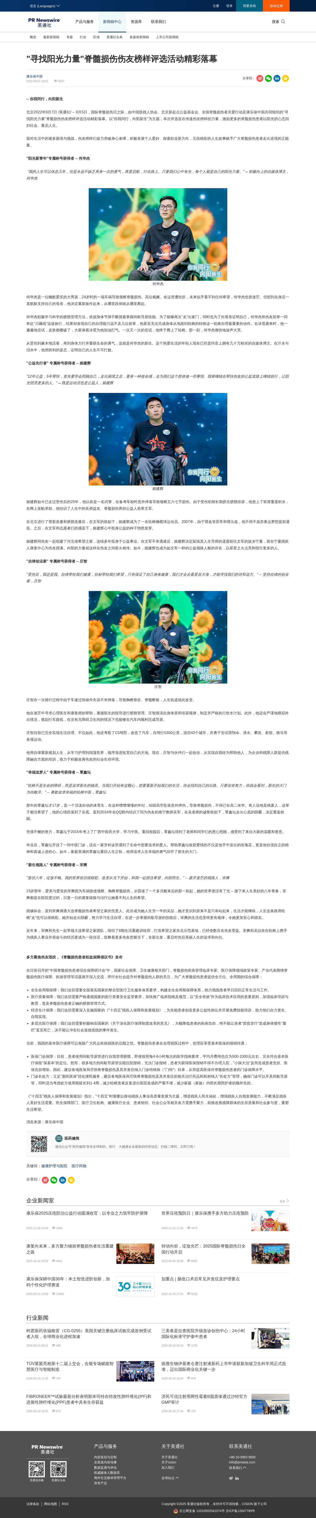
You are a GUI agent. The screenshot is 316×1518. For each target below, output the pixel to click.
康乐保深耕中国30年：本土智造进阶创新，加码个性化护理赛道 (68, 1282)
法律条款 (32, 1504)
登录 (229, 6)
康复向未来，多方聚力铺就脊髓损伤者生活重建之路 (70, 1249)
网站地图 (50, 1504)
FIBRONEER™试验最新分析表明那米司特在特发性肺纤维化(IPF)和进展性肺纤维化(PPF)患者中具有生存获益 (88, 1399)
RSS (65, 1504)
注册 (216, 6)
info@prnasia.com (242, 1462)
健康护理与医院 (54, 1166)
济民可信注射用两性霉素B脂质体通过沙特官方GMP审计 (204, 1399)
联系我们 (158, 22)
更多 (285, 1201)
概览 (33, 37)
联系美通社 (240, 1446)
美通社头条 (114, 37)
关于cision (168, 1462)
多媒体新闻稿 (139, 37)
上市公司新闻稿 (167, 37)
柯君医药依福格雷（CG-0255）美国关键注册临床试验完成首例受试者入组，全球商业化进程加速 (88, 1333)
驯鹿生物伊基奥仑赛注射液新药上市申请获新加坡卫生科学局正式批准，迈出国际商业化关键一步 (223, 1366)
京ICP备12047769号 (240, 1511)
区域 (96, 37)
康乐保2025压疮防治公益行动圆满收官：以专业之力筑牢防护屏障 (87, 1213)
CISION (247, 1504)
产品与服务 (84, 22)
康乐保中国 (34, 76)
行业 (83, 37)
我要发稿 (249, 6)
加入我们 (167, 1467)
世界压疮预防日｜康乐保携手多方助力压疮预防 (205, 1213)
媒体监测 (276, 6)
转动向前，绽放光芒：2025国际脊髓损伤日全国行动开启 (203, 1249)
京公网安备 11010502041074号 (199, 1511)
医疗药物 (79, 1166)
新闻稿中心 (112, 22)
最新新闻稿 (51, 37)
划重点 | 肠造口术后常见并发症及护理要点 (200, 1279)
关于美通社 (173, 1446)
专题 (69, 37)
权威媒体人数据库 (107, 1472)
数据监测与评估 (105, 1467)
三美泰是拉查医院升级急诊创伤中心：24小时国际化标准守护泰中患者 (203, 1333)
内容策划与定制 (105, 1457)
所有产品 (100, 1483)
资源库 (136, 22)
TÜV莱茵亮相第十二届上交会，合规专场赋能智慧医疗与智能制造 (70, 1366)
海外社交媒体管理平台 (110, 1478)
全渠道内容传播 (105, 1462)
